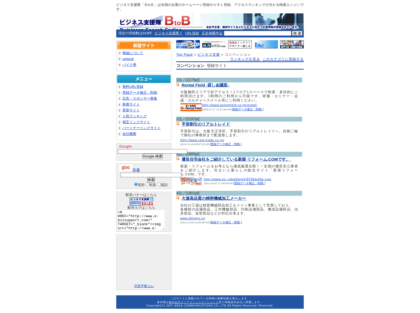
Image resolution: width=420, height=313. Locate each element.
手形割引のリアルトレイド (206, 124)
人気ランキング (134, 116)
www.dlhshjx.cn (192, 218)
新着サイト (131, 104)
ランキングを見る (245, 59)
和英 (152, 185)
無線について (132, 53)
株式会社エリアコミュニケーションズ (194, 306)
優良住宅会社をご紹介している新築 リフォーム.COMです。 (236, 159)
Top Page (184, 54)
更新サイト (131, 110)
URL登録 (192, 33)
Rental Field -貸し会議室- (206, 85)
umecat (128, 59)
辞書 (129, 170)
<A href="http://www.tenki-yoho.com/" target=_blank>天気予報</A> (144, 264)
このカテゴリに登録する (283, 59)
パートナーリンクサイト (141, 128)
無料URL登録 (132, 87)
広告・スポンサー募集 (139, 98)
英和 (141, 185)
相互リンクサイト (136, 122)
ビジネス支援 (208, 54)
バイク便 (129, 65)
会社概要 (129, 134)
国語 (164, 185)
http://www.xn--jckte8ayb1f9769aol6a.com (237, 179)
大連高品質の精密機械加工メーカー (214, 198)
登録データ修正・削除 (247, 109)
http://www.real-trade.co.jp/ (202, 140)
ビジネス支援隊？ (168, 33)
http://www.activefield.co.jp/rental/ (229, 105)
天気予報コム (143, 290)
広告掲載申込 (212, 33)
